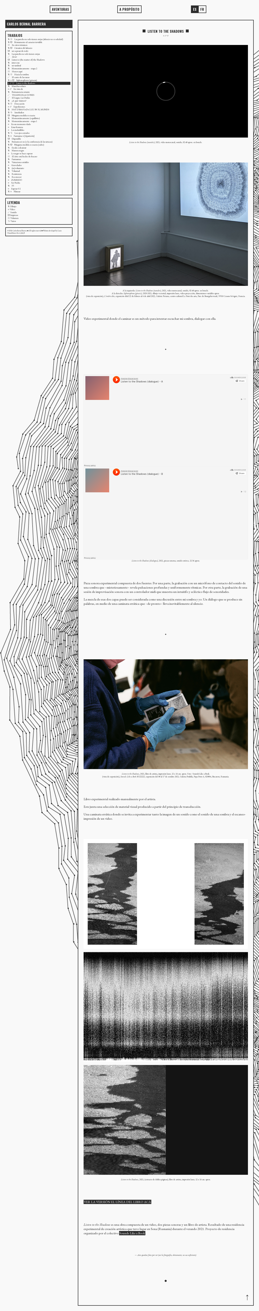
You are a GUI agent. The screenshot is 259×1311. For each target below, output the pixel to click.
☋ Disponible (14, 138)
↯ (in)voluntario (16, 168)
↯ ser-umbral (14, 65)
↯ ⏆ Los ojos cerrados (18, 132)
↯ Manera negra (16, 150)
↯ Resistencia (14, 173)
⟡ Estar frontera (15, 127)
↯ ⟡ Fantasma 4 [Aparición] (21, 135)
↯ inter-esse (14, 62)
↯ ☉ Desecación (16, 103)
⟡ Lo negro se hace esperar (20, 153)
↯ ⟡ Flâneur (14, 191)
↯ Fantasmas (14, 159)
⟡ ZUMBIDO (15, 179)
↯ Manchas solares (17, 86)
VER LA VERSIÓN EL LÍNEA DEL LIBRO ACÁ (117, 1202)
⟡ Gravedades (14, 165)
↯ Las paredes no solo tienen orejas (24, 53)
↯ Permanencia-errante (19, 91)
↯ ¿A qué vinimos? (17, 100)
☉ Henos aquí (15, 71)
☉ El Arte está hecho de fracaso (22, 156)
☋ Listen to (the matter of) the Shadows (26, 59)
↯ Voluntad (14, 170)
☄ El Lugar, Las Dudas (19, 97)
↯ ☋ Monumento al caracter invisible (25, 42)
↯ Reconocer (14, 176)
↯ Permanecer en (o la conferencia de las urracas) (30, 141)
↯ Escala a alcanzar (17, 147)
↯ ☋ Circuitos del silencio (20, 47)
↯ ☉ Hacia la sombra (18, 74)
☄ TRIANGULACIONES (21, 94)
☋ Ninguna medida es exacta (21, 115)
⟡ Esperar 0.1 (14, 188)
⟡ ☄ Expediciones (16, 106)
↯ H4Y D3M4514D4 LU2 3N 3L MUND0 (28, 109)
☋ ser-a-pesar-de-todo (18, 50)
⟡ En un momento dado (19, 124)
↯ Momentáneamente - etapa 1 (22, 121)
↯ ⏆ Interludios (16, 112)
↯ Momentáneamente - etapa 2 (22, 68)
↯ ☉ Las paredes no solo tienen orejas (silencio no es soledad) (35, 39)
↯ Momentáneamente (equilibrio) (24, 118)
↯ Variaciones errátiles (18, 162)
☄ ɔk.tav (12, 56)
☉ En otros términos (17, 44)
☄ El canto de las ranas (18, 77)
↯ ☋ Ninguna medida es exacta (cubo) (26, 144)
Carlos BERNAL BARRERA (26, 23)
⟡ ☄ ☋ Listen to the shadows (21, 83)
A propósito (129, 9)
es (195, 9)
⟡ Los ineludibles (16, 129)
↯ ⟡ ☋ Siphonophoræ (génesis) (22, 80)
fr (202, 9)
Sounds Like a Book (132, 1233)
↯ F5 (11, 185)
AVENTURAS (60, 9)
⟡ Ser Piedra (14, 182)
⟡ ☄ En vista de (15, 88)
